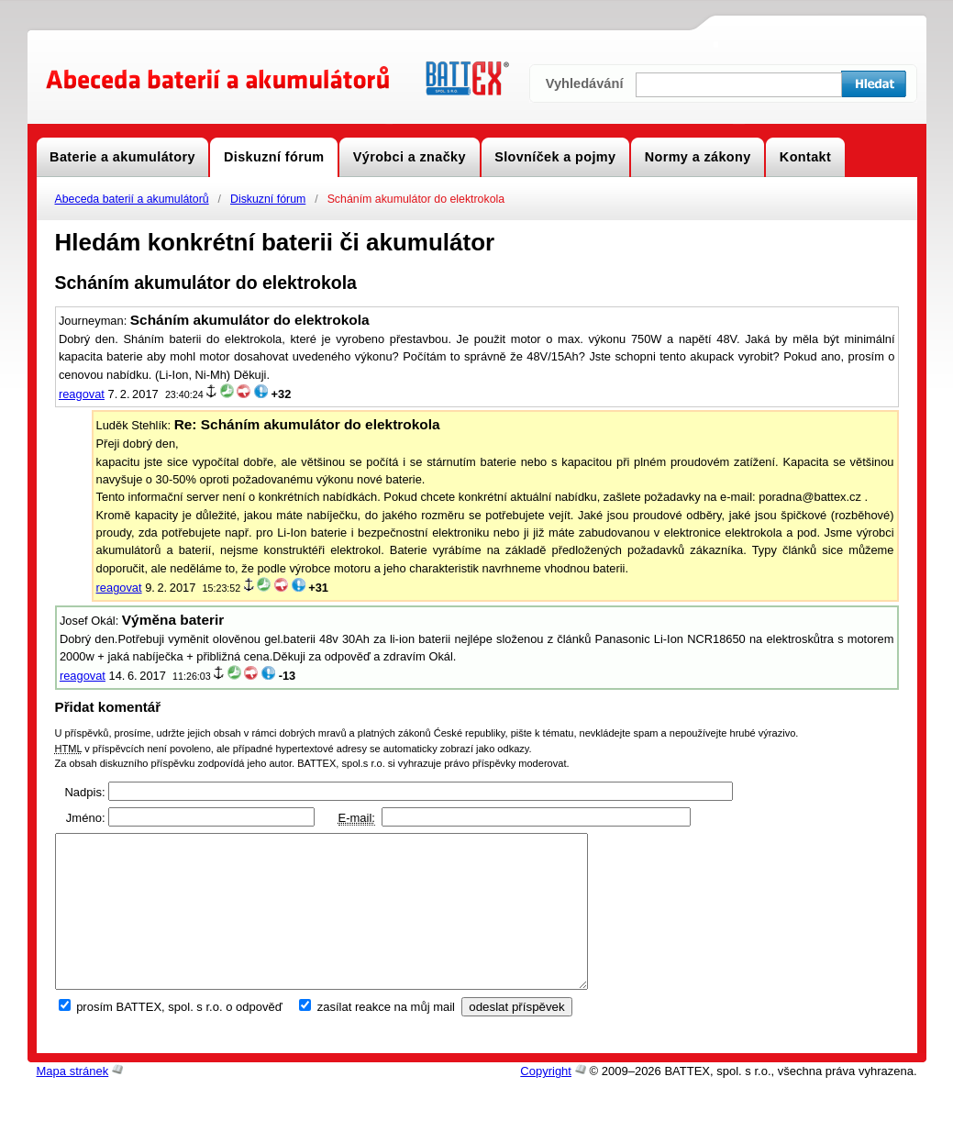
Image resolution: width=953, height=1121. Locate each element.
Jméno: (85, 818)
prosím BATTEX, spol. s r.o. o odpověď (179, 1038)
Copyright (545, 1102)
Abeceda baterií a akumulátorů (132, 199)
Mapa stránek (73, 1102)
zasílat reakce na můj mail (386, 1038)
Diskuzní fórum (267, 199)
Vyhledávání (585, 83)
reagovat (82, 394)
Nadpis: (84, 792)
